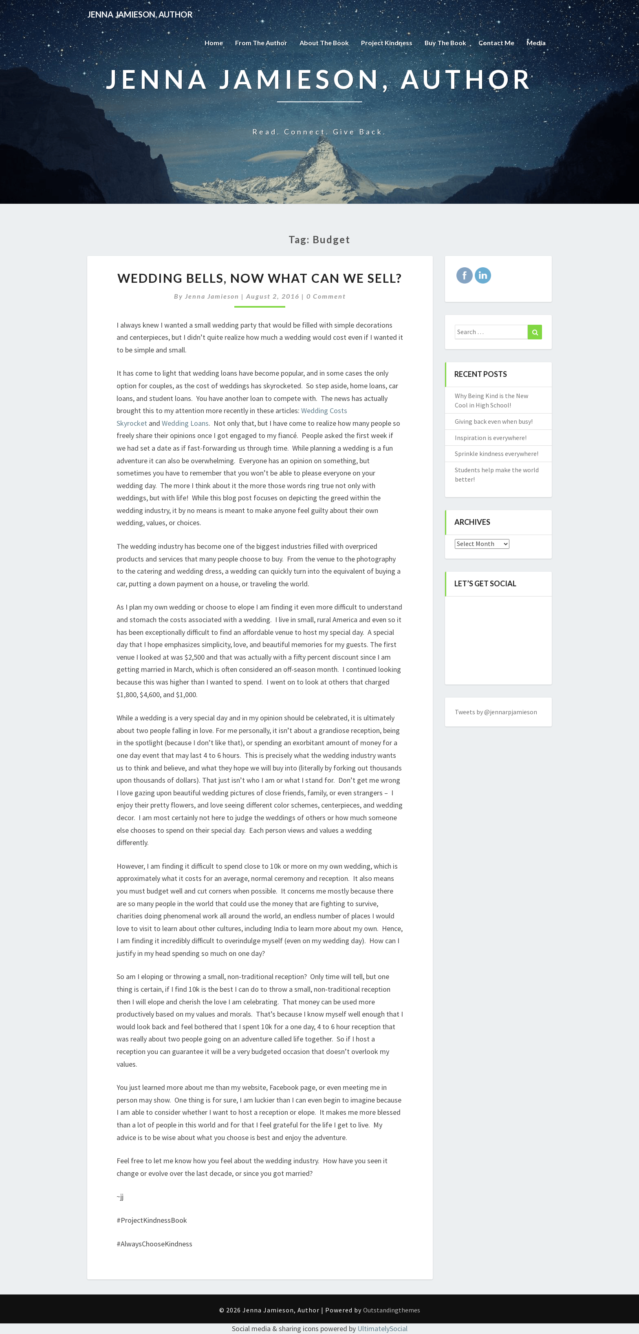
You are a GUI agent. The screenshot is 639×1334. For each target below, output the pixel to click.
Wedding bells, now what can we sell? (259, 278)
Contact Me (496, 42)
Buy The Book (445, 42)
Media (536, 42)
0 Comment (326, 296)
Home (212, 42)
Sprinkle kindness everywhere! (496, 453)
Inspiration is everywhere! (491, 438)
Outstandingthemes (391, 1310)
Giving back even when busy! (494, 421)
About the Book (323, 42)
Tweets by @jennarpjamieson (496, 712)
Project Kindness (386, 42)
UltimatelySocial (382, 1328)
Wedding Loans (185, 423)
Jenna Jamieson (212, 296)
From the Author (260, 42)
